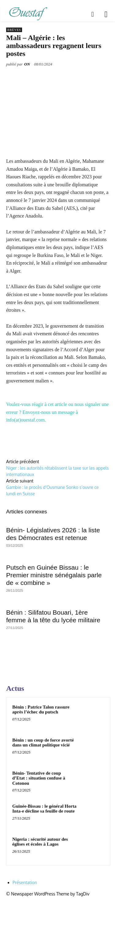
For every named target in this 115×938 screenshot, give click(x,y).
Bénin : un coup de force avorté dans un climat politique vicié (43, 743)
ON (27, 64)
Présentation (25, 882)
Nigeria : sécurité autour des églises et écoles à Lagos (40, 842)
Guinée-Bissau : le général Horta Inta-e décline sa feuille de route (44, 809)
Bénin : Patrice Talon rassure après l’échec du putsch (40, 710)
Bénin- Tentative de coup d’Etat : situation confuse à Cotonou (38, 778)
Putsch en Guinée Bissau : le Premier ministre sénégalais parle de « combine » (54, 575)
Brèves (14, 30)
